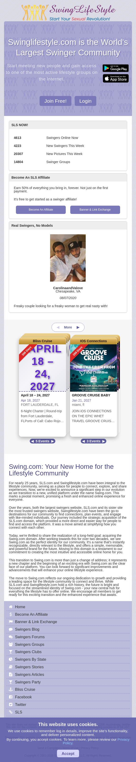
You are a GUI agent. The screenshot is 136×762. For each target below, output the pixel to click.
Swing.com (25, 466)
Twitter (20, 704)
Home (20, 607)
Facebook (23, 697)
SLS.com (46, 483)
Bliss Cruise (42, 341)
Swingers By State (30, 659)
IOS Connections (93, 341)
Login (85, 100)
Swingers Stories (29, 667)
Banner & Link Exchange (95, 209)
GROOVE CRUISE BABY (91, 395)
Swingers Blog (27, 629)
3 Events (93, 441)
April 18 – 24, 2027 (35, 395)
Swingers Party (28, 682)
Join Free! (55, 100)
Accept (68, 753)
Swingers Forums (30, 637)
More (68, 327)
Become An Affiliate (41, 209)
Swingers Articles (29, 674)
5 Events (42, 441)
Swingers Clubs (28, 652)
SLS (18, 712)
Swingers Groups (29, 644)
